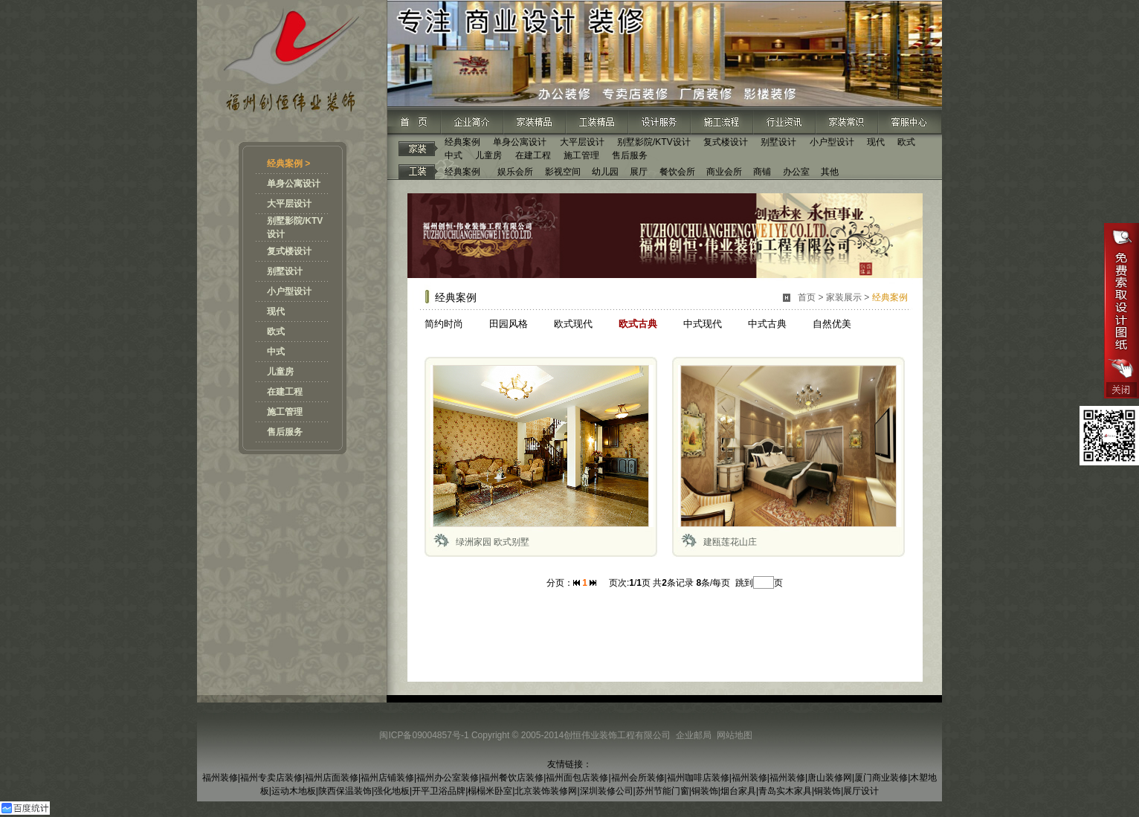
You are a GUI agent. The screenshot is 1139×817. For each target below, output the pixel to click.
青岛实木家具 (785, 791)
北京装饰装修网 (545, 791)
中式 (276, 351)
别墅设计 (285, 271)
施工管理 (285, 412)
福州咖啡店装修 (698, 777)
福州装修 (220, 777)
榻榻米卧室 (490, 791)
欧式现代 (573, 323)
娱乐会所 (515, 172)
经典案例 (462, 142)
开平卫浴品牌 (438, 791)
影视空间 (563, 172)
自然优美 (832, 323)
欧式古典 (638, 323)
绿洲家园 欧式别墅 (492, 542)
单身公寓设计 (293, 183)
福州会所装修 (638, 777)
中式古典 (767, 323)
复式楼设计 (289, 251)
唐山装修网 (829, 777)
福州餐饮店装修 (512, 777)
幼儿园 (605, 172)
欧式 (276, 331)
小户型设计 (289, 291)
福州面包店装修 (577, 777)
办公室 (796, 172)
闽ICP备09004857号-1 (423, 735)
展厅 (639, 172)
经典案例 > (288, 163)
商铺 (762, 172)
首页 (807, 297)
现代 (276, 311)
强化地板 (392, 791)
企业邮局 (694, 735)
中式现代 (702, 323)
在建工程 (285, 392)
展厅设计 (861, 791)
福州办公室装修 (447, 777)
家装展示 (844, 297)
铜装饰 (704, 791)
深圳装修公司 (606, 791)
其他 (830, 172)
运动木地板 (293, 791)
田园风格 (508, 323)
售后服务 (285, 432)
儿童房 (280, 371)
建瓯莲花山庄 (730, 542)
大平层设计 (289, 203)
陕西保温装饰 (345, 791)
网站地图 (734, 735)
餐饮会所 (677, 172)
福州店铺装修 (387, 777)
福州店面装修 (331, 777)
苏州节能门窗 (662, 791)
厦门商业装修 (881, 777)
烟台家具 (738, 791)
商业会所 (724, 172)
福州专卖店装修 (271, 777)
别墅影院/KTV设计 (654, 142)
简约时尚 (444, 323)
